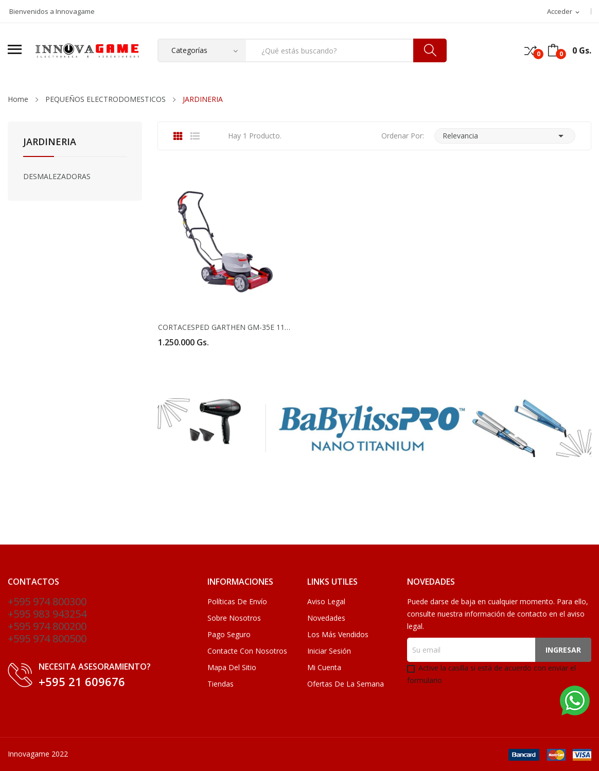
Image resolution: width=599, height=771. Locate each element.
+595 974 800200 (47, 626)
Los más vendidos (337, 634)
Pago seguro (229, 634)
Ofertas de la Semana (345, 684)
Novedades (326, 618)
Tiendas (220, 684)
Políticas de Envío (237, 601)
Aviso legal (326, 601)
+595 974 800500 (47, 638)
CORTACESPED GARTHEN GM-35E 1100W (224, 327)
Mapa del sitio (231, 667)
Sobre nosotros (234, 618)
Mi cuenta (324, 667)
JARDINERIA (49, 142)
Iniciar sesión (329, 651)
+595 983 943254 (47, 614)
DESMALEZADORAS (57, 176)
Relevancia (505, 136)
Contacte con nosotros (247, 651)
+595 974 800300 (47, 601)
